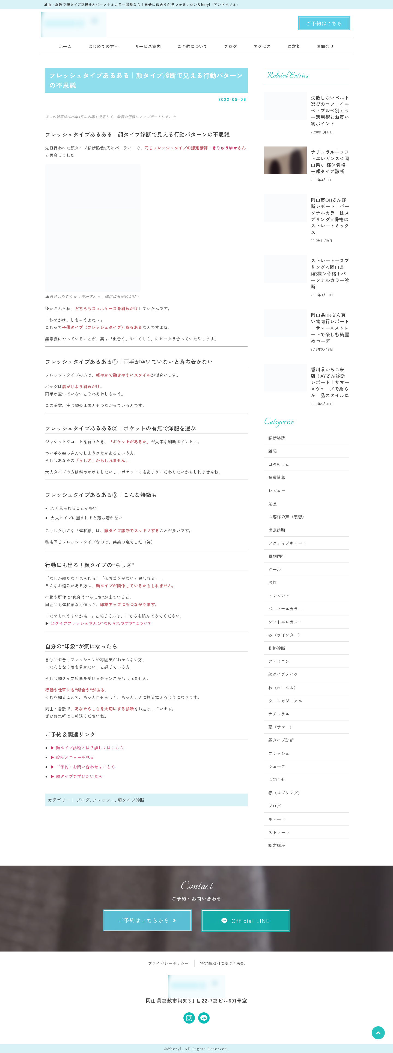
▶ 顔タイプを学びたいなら (76, 776)
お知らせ (276, 779)
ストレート (279, 832)
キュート (276, 819)
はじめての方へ (103, 46)
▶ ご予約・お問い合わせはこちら (82, 767)
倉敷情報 (276, 477)
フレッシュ (103, 800)
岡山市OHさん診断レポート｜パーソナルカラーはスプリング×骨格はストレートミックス (330, 215)
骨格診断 (276, 648)
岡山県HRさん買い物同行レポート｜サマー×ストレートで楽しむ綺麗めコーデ (330, 327)
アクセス (262, 46)
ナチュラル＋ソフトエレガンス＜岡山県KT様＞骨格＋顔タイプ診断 (330, 161)
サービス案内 (148, 46)
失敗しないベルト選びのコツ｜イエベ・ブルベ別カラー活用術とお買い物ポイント (330, 110)
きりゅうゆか (224, 148)
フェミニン (279, 661)
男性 (272, 582)
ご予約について (192, 46)
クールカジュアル (285, 701)
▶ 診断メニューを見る (72, 757)
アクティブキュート (287, 543)
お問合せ (325, 46)
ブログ (230, 46)
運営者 (293, 46)
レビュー (276, 490)
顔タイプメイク (283, 674)
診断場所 (276, 438)
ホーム (65, 46)
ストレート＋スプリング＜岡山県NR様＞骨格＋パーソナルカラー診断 (330, 273)
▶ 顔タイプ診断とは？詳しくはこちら (87, 747)
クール (274, 569)
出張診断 (276, 530)
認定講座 (276, 845)
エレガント (279, 595)
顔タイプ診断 (131, 800)
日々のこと (279, 464)
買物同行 (276, 556)
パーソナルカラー (285, 609)
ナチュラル (279, 714)
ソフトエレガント (285, 622)
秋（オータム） (283, 687)
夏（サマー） (281, 727)
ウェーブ (276, 766)
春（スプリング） (285, 792)
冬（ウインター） (285, 635)
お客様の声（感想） (287, 516)
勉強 (272, 503)
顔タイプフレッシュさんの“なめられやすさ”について (101, 623)
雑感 (272, 451)
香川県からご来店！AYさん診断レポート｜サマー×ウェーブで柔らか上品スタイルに (330, 382)
